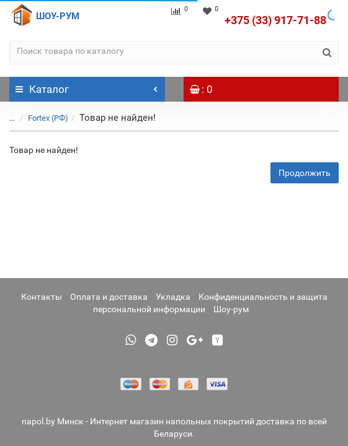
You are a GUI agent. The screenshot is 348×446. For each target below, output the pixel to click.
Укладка (173, 297)
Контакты (41, 297)
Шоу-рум (231, 309)
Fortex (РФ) (48, 118)
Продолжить (305, 173)
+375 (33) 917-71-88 (275, 20)
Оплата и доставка (109, 297)
